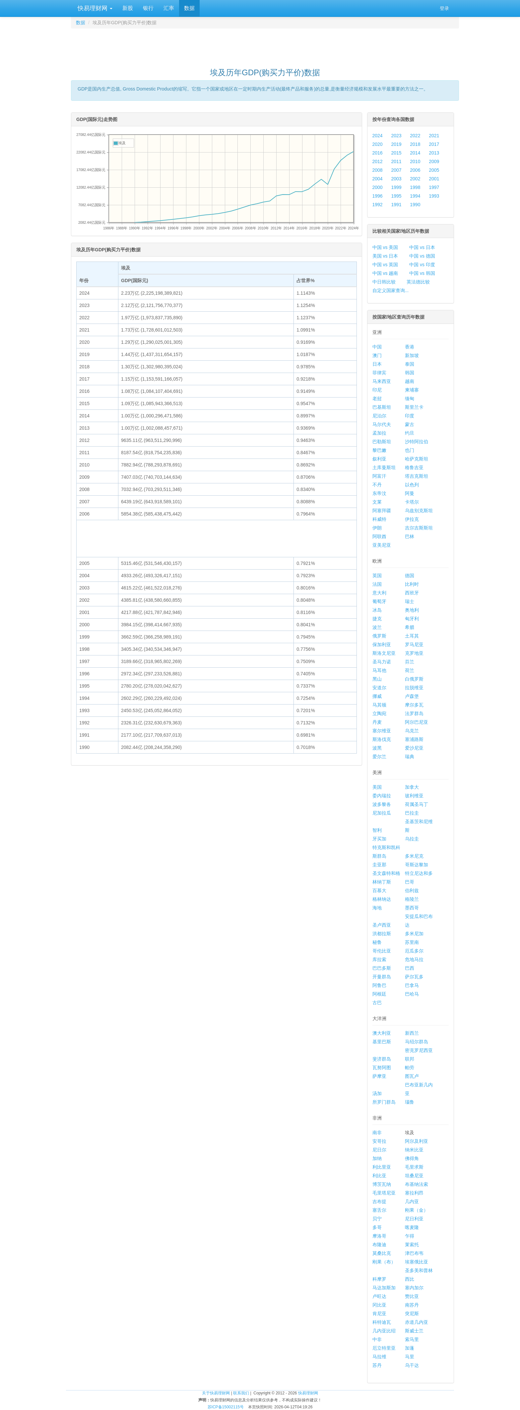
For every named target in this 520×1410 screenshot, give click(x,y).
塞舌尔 (379, 1210)
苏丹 (377, 1365)
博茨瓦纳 (381, 1184)
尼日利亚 (414, 1218)
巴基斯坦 (381, 407)
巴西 (409, 968)
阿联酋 (379, 536)
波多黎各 (381, 804)
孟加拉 (379, 433)
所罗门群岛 (384, 1102)
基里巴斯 (381, 1041)
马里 (409, 1356)
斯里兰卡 (414, 407)
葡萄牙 (379, 601)
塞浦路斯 (414, 739)
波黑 (377, 748)
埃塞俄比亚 (416, 1261)
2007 (396, 170)
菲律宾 (379, 372)
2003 (396, 178)
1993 (434, 196)
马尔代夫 (381, 424)
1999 (396, 187)
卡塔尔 (412, 502)
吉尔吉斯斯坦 (419, 527)
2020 (377, 144)
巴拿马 (412, 985)
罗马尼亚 (414, 644)
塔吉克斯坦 (416, 476)
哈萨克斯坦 (416, 458)
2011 (396, 161)
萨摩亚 (379, 1076)
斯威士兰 (414, 1330)
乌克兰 (412, 730)
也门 (409, 450)
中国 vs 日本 (422, 247)
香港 (409, 346)
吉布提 (379, 1201)
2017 (434, 144)
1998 (415, 187)
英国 (377, 575)
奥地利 (412, 610)
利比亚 (379, 1175)
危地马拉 (414, 959)
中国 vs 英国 (385, 264)
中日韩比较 (384, 281)
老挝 (377, 398)
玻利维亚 (414, 795)
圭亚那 (379, 864)
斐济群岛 (381, 1059)
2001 (434, 178)
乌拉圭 (412, 838)
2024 (377, 135)
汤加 (377, 1093)
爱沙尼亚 (414, 748)
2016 (377, 152)
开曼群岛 (381, 976)
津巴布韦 (414, 1253)
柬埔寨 (412, 390)
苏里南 (412, 942)
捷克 (377, 618)
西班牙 (412, 592)
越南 (409, 381)
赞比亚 (412, 1296)
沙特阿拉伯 (416, 441)
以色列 (412, 484)
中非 (377, 1339)
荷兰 (409, 670)
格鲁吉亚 (414, 467)
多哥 (377, 1227)
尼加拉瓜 (381, 813)
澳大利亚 (381, 1033)
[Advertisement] (265, 45)
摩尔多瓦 (414, 704)
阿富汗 (379, 476)
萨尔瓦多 (414, 976)
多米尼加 (414, 933)
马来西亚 (381, 381)
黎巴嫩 (379, 450)
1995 (396, 196)
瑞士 (409, 601)
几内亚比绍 (384, 1330)
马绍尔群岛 (416, 1041)
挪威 (377, 696)
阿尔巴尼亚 (416, 722)
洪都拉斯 (381, 933)
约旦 (409, 433)
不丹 (377, 484)
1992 (377, 204)
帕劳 (409, 1067)
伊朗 (377, 527)
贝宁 (377, 1218)
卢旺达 (379, 1296)
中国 (377, 346)
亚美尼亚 (381, 545)
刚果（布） (384, 1261)
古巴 (377, 1002)
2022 (415, 135)
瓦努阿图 (381, 1067)
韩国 (409, 372)
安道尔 (379, 687)
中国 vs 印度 (422, 264)
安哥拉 (379, 1141)
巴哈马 (412, 994)
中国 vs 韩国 (422, 273)
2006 (415, 170)
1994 (415, 196)
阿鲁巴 (379, 985)
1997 (434, 187)
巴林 (409, 536)
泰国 (409, 364)
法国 (377, 584)
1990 (415, 204)
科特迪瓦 (381, 1322)
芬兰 (409, 661)
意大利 (379, 592)
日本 (377, 364)
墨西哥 (412, 907)
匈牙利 (412, 618)
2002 (415, 178)
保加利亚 (381, 644)
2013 (434, 152)
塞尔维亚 (381, 730)
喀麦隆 (412, 1227)
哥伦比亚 (381, 950)
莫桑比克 (381, 1253)
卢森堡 (412, 696)
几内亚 (412, 1201)
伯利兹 (412, 890)
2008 (377, 170)
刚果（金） (416, 1210)
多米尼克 (414, 856)
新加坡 (412, 355)
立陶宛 (379, 713)
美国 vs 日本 (385, 256)
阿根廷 (379, 994)
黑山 (377, 679)
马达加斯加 (384, 1287)
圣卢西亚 (381, 925)
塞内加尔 (414, 1287)
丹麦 (377, 722)
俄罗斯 (379, 636)
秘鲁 (377, 942)
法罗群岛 (414, 713)
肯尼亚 (379, 1313)
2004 (377, 178)
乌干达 (412, 1365)
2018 (415, 144)
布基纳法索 (416, 1184)
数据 (189, 8)
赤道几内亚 (416, 1322)
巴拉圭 (412, 813)
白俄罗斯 (414, 679)
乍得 (409, 1236)
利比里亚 (381, 1167)
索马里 (412, 1339)
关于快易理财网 (216, 1393)
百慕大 (379, 890)
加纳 (377, 1158)
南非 (377, 1132)
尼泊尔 (379, 415)
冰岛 (377, 610)
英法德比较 (418, 281)
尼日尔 (379, 1149)
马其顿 (379, 704)
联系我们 (241, 1393)
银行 (148, 8)
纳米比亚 (414, 1149)
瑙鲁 (409, 1102)
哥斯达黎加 (416, 864)
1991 (396, 204)
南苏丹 (412, 1305)
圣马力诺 (381, 661)
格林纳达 (381, 899)
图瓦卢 (412, 1076)
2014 (415, 152)
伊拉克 (412, 519)
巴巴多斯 (381, 968)
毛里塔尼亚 (384, 1192)
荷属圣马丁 (416, 804)
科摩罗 (379, 1279)
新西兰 (412, 1033)
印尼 (377, 390)
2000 (377, 187)
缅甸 (409, 398)
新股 (127, 8)
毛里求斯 (414, 1167)
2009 (434, 161)
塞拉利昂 (414, 1192)
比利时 (412, 584)
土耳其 (412, 636)
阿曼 (409, 493)
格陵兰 (412, 899)
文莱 (377, 502)
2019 (396, 144)
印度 (409, 415)
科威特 (379, 519)
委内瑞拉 (381, 795)
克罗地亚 (414, 653)
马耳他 (379, 670)
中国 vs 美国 (385, 247)
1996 (377, 196)
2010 (415, 161)
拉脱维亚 (414, 687)
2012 (377, 161)
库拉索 (379, 959)
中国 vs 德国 (422, 256)
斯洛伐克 (381, 739)
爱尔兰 (379, 756)
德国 (409, 575)
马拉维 (379, 1356)
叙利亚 (379, 458)
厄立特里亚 (384, 1348)
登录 (444, 8)
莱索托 (412, 1244)
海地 (377, 907)
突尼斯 (412, 1313)
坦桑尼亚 (414, 1175)
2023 (396, 135)
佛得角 (412, 1158)
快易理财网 (94, 8)
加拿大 (412, 787)
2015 (396, 152)
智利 (377, 830)
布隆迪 (379, 1244)
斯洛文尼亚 (384, 653)
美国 (377, 787)
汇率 (168, 8)
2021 (434, 135)
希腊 (409, 627)
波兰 (377, 627)
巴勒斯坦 (381, 441)
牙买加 (379, 838)
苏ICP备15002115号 (226, 1407)
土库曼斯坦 (384, 467)
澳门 (377, 355)
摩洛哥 (379, 1236)
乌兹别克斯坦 (419, 510)
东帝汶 (379, 493)
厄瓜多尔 (414, 950)
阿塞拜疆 (381, 510)
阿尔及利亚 (416, 1141)
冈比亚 (379, 1305)
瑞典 (409, 756)
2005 (434, 170)
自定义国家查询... (390, 290)
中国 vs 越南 (385, 273)
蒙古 (409, 424)
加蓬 (409, 1348)
